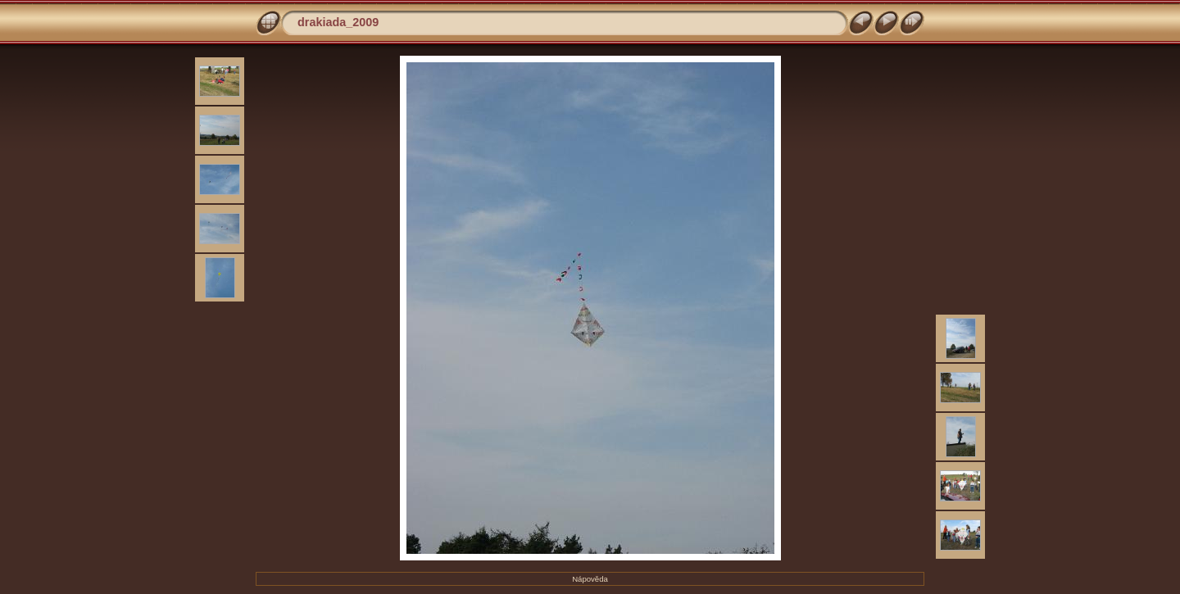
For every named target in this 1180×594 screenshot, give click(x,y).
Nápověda (590, 578)
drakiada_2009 (338, 22)
